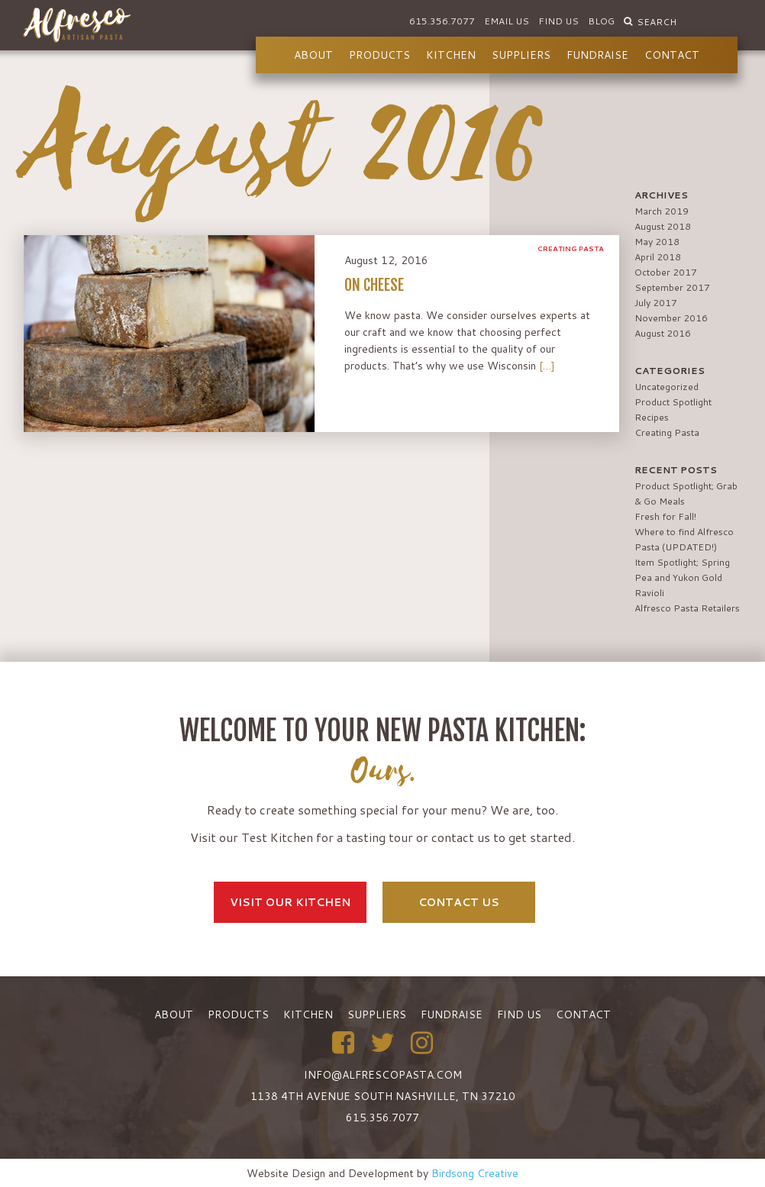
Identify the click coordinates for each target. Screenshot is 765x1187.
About (313, 55)
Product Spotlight (673, 401)
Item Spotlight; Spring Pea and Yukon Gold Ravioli (682, 577)
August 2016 (662, 333)
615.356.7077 (442, 21)
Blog (601, 21)
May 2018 (656, 241)
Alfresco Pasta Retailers (687, 608)
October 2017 (665, 272)
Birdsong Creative (474, 1173)
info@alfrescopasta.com (383, 1074)
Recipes (651, 417)
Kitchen (451, 55)
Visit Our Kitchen (290, 902)
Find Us (558, 21)
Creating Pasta (570, 248)
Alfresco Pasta (77, 25)
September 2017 (672, 287)
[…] (547, 365)
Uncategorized (666, 386)
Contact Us (458, 902)
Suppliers (521, 55)
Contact (671, 55)
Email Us (506, 21)
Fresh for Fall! (665, 516)
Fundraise (597, 55)
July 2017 (655, 302)
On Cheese (374, 285)
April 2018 (657, 256)
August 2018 (662, 226)
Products (379, 55)
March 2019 (661, 211)
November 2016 (671, 317)
